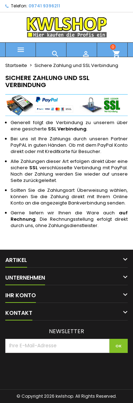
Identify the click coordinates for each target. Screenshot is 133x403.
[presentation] (58, 370)
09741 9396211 (44, 6)
